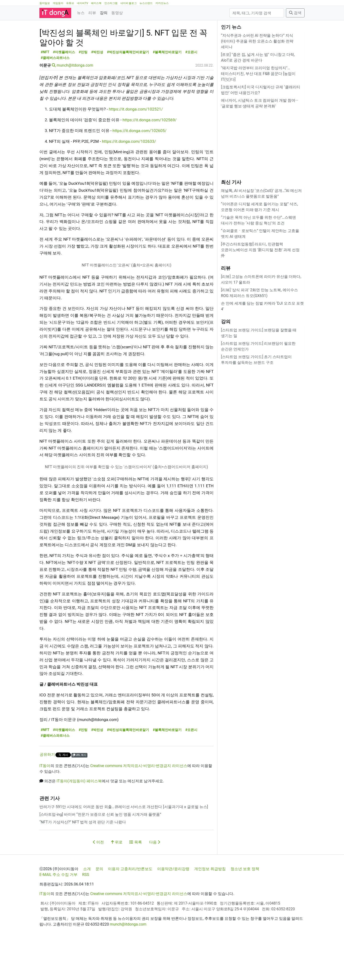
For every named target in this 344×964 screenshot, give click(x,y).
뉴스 (81, 13)
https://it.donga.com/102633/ (129, 162)
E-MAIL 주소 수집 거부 (58, 896)
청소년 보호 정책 (245, 890)
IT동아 (44, 787)
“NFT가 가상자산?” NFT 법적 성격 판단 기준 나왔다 (82, 843)
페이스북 (96, 3)
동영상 (117, 13)
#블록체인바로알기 (167, 74)
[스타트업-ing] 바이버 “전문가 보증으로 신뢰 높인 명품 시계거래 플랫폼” (100, 836)
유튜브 (70, 3)
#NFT (45, 74)
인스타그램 (111, 3)
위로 (117, 863)
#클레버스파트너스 (55, 79)
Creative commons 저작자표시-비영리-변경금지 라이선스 (139, 787)
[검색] (256, 12)
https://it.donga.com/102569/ (150, 141)
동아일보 (44, 3)
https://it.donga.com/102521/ (136, 130)
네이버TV (82, 3)
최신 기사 (231, 182)
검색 (295, 13)
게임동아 (58, 3)
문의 (99, 890)
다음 (154, 863)
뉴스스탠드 (146, 3)
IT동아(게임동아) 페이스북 (79, 802)
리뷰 (92, 13)
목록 (135, 863)
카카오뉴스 (162, 3)
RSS (85, 896)
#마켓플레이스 (64, 74)
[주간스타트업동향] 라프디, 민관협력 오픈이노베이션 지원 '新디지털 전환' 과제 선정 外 (260, 250)
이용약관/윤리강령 (173, 890)
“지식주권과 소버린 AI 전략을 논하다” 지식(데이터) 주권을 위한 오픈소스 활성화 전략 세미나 (257, 41)
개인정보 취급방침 (210, 890)
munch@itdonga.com (75, 87)
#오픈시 (191, 74)
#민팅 (83, 74)
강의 (104, 13)
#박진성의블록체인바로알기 (128, 74)
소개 (87, 890)
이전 (98, 863)
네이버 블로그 (128, 3)
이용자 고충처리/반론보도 (130, 890)
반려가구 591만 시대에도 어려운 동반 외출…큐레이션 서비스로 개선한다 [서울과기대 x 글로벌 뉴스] (123, 828)
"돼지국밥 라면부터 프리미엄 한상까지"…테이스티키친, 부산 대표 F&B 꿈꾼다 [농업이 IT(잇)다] (258, 74)
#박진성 (97, 74)
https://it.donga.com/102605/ (140, 152)
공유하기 (47, 776)
